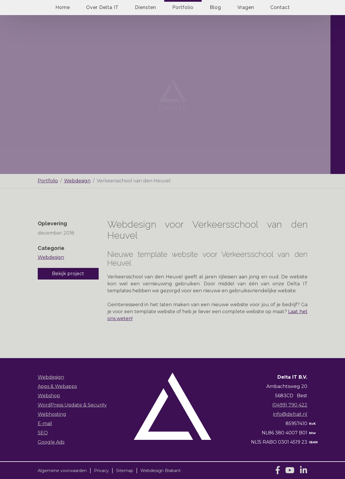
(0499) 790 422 (289, 405)
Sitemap (124, 470)
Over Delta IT (102, 7)
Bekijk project (68, 273)
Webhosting (52, 414)
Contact (280, 7)
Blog (215, 7)
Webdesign (77, 181)
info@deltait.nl (290, 414)
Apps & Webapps (57, 386)
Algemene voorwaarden (62, 470)
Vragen (245, 7)
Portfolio (183, 7)
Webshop (49, 395)
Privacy (101, 470)
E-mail (45, 423)
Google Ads (51, 442)
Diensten (145, 7)
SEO (43, 433)
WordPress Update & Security (72, 405)
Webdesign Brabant (160, 470)
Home (62, 7)
